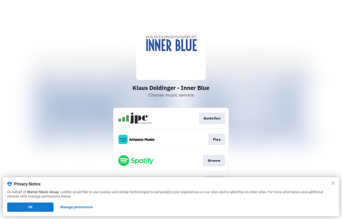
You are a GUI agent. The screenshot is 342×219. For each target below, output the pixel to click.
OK (30, 207)
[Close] (333, 183)
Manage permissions (76, 207)
